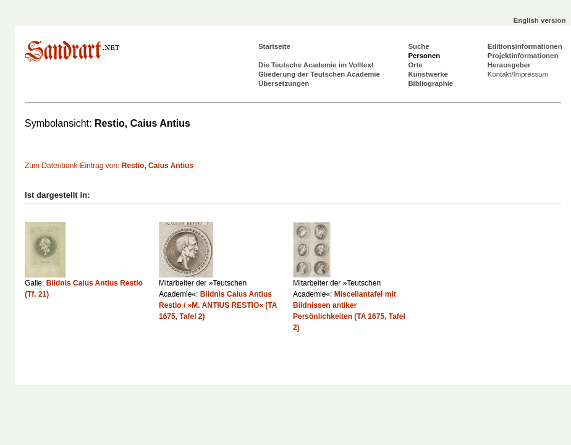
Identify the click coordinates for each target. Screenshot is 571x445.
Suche (418, 46)
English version (540, 20)
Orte (415, 65)
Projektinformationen (523, 55)
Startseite (274, 46)
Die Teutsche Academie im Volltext (316, 65)
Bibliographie (430, 83)
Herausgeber (509, 65)
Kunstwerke (428, 74)
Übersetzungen (283, 83)
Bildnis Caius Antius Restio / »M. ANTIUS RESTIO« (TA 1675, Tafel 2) (218, 305)
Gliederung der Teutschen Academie (319, 74)
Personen (424, 55)
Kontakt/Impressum (518, 74)
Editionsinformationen (525, 46)
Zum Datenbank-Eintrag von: (109, 165)
